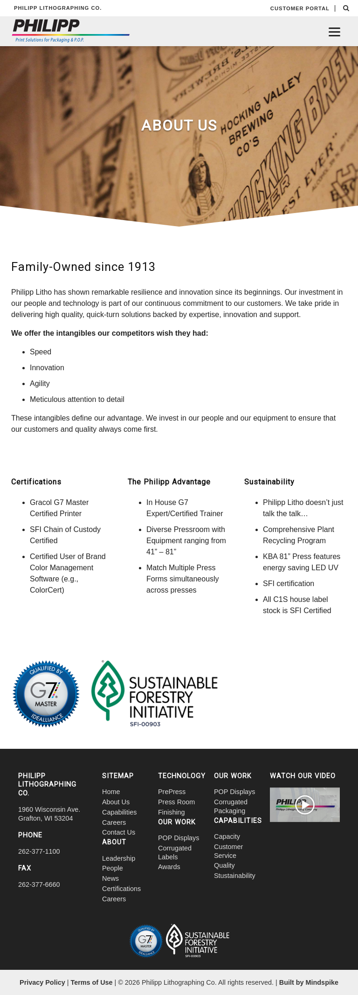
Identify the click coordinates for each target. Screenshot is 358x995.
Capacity (227, 836)
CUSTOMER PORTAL (300, 8)
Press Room (176, 802)
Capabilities (119, 812)
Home (111, 791)
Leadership (118, 858)
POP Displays (179, 838)
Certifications (121, 888)
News (110, 878)
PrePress (172, 791)
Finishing (171, 812)
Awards (169, 867)
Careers (114, 822)
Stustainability (234, 875)
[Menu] (334, 31)
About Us (116, 802)
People (112, 868)
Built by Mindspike (308, 982)
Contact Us (118, 832)
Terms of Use (91, 982)
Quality (224, 865)
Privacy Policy (42, 982)
